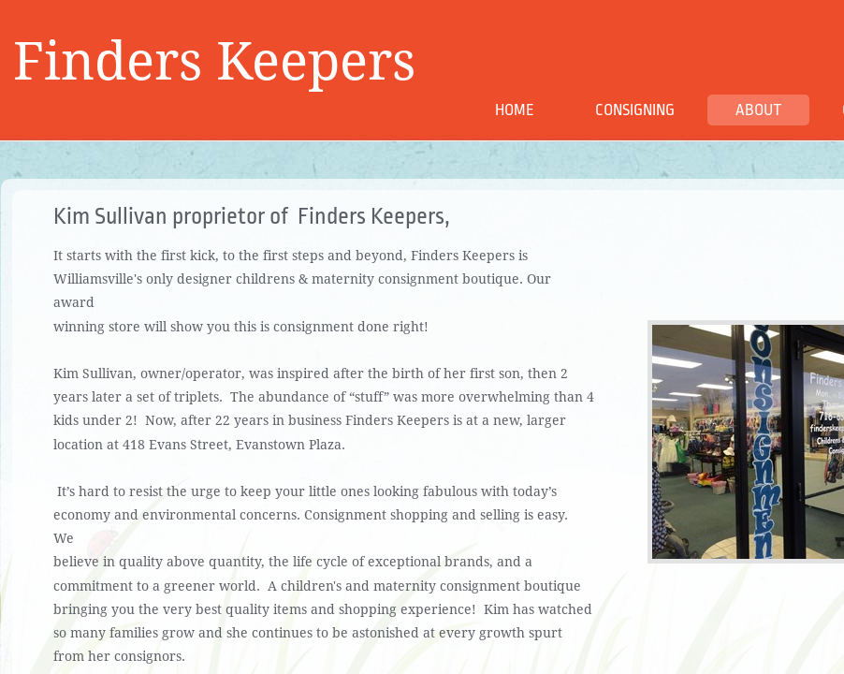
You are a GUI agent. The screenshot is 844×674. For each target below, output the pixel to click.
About (758, 110)
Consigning (635, 110)
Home (514, 110)
